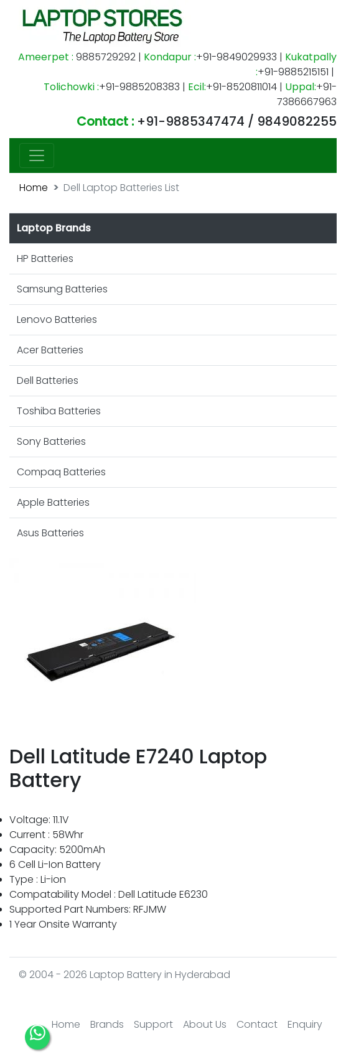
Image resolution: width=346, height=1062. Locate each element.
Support (153, 1024)
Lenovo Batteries (57, 319)
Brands (107, 1024)
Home (33, 187)
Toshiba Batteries (59, 411)
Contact (257, 1024)
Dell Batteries (47, 380)
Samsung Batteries (62, 289)
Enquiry (305, 1024)
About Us (205, 1024)
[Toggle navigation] (36, 155)
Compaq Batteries (61, 472)
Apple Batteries (53, 502)
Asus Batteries (50, 533)
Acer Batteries (50, 350)
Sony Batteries (51, 441)
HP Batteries (45, 258)
